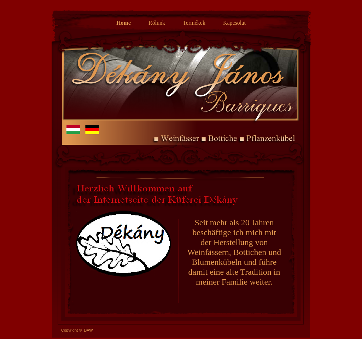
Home (123, 23)
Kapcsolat (234, 23)
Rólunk (156, 23)
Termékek (194, 23)
